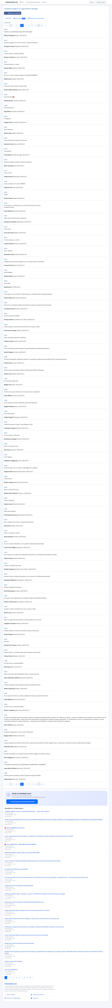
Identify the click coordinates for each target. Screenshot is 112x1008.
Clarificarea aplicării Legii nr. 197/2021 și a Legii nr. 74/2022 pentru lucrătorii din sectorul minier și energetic (35, 894)
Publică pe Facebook (12, 13)
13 (32, 25)
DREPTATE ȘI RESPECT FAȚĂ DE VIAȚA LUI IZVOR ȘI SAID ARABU (22, 852)
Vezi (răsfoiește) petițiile (33, 2)
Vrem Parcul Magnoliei (11, 969)
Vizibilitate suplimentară (36, 18)
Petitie (8, 18)
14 (35, 25)
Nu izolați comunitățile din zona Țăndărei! (16, 869)
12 (28, 25)
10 (22, 25)
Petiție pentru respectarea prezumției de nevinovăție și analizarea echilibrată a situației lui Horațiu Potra (34, 927)
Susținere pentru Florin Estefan (13, 961)
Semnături (20, 18)
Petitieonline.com (12, 2)
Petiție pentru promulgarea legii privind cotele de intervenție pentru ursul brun (27, 910)
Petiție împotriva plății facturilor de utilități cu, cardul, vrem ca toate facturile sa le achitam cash (32, 918)
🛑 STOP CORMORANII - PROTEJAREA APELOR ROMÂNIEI (20, 844)
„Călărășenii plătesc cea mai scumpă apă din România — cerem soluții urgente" (27, 811)
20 (41, 25)
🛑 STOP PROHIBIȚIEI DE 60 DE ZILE (14, 828)
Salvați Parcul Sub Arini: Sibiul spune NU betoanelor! (19, 943)
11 (25, 25)
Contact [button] (43, 2)
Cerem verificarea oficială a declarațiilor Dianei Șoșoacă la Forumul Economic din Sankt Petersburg (32, 861)
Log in (91, 2)
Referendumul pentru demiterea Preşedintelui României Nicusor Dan (24, 902)
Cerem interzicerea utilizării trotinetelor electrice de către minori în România (26, 935)
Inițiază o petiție (101, 2)
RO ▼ (22, 2)
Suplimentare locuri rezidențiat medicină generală (19, 885)
